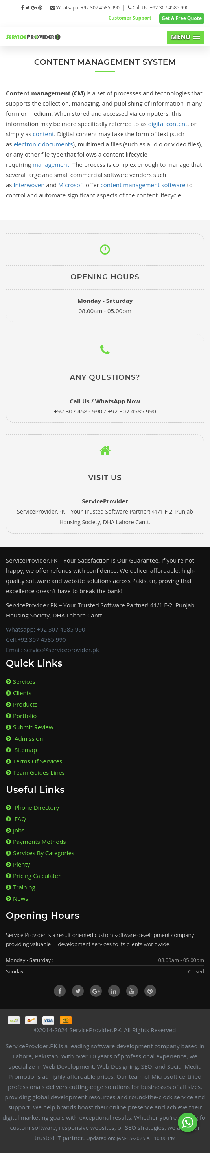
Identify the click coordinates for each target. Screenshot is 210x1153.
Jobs (15, 830)
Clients (18, 693)
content (43, 134)
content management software (143, 185)
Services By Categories (40, 853)
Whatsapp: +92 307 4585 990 (85, 7)
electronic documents (43, 144)
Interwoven (28, 185)
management (51, 164)
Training (20, 887)
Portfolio (21, 715)
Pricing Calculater (33, 876)
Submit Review (29, 727)
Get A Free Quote (182, 18)
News (17, 898)
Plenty (18, 864)
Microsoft (71, 185)
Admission (24, 738)
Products (21, 704)
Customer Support (130, 18)
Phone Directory (32, 807)
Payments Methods (36, 841)
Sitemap (21, 750)
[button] (185, 37)
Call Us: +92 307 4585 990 (158, 7)
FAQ (16, 819)
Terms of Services (34, 761)
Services (20, 681)
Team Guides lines (35, 772)
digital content (168, 124)
